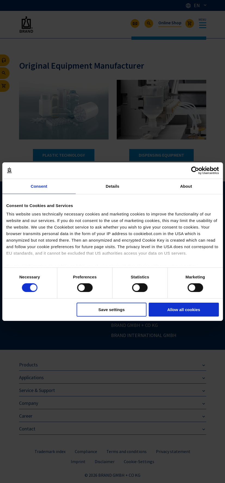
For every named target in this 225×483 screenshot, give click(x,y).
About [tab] (186, 186)
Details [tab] (112, 186)
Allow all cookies (183, 309)
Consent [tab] (39, 186)
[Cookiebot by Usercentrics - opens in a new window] (195, 170)
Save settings (111, 309)
